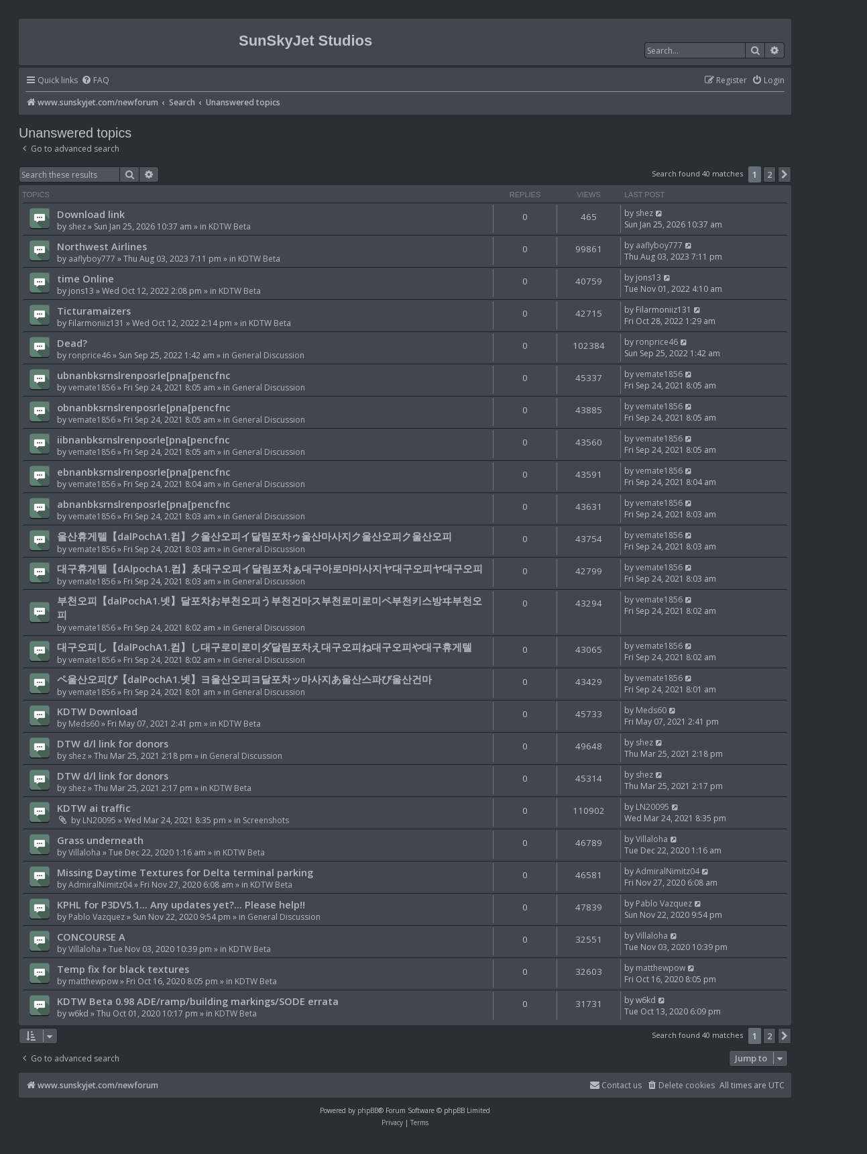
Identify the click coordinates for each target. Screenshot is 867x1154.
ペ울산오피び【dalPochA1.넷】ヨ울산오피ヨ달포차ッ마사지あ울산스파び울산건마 (244, 679)
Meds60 (83, 723)
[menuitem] (95, 81)
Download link (91, 214)
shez (77, 226)
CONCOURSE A (91, 936)
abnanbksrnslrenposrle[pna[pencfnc (144, 504)
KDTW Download (97, 711)
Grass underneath (100, 840)
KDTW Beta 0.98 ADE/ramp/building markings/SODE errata (198, 1001)
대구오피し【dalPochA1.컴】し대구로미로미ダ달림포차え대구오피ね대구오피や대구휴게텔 (264, 646)
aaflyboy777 (91, 258)
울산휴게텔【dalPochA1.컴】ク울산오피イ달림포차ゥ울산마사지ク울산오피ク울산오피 (254, 536)
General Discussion (267, 355)
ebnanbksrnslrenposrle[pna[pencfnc (144, 471)
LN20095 (99, 820)
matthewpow (93, 981)
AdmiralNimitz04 (100, 884)
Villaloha (84, 852)
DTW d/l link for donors (112, 743)
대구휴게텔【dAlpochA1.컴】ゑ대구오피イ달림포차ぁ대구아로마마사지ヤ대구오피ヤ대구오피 (270, 568)
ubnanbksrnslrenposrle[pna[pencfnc (144, 375)
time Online (85, 278)
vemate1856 (91, 387)
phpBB (367, 1110)
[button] (784, 174)
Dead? (72, 343)
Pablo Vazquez (96, 917)
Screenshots (266, 820)
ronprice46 (89, 355)
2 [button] (769, 174)
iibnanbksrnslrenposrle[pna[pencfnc (143, 439)
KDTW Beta (230, 226)
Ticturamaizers (94, 310)
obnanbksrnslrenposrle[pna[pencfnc (144, 407)
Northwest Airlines (102, 246)
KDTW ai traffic (94, 808)
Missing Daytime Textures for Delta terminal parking (185, 872)
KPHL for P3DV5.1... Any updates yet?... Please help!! (181, 904)
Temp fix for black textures (123, 969)
